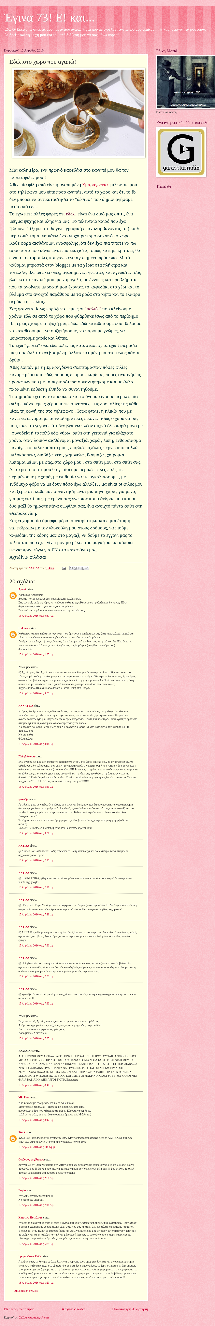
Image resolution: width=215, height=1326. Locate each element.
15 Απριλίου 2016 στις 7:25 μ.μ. (36, 860)
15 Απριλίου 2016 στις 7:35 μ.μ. (36, 1038)
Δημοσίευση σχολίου (26, 1290)
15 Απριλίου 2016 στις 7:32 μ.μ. (36, 976)
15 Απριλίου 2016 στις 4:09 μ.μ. (36, 833)
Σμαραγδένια (95, 184)
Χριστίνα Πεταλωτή (30, 1217)
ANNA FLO (25, 705)
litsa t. (22, 1132)
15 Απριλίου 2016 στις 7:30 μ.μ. (36, 945)
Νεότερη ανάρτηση (19, 1309)
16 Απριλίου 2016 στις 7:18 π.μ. (36, 1205)
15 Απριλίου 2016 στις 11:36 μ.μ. (37, 1147)
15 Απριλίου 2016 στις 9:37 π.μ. (36, 615)
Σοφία (22, 1190)
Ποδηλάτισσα (26, 756)
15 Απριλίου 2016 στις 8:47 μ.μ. (36, 1120)
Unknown (24, 628)
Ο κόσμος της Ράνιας (30, 1159)
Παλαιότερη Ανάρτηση (130, 1309)
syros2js (23, 799)
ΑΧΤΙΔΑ (23, 845)
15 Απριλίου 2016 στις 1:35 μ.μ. (36, 654)
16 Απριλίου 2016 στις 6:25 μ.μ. (36, 1243)
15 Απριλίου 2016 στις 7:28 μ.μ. (36, 914)
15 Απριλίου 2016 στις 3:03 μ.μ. (36, 693)
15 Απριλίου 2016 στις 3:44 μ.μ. (36, 743)
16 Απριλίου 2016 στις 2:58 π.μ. (36, 1178)
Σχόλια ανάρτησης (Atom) (34, 1317)
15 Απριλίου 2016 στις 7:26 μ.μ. (36, 887)
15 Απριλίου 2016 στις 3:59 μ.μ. (36, 786)
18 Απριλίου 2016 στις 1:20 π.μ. (36, 1282)
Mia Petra (24, 1097)
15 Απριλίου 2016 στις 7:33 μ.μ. (36, 1003)
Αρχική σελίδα (73, 1309)
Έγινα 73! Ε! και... (49, 17)
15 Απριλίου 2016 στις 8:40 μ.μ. (36, 1085)
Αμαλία (22, 589)
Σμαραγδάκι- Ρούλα (30, 1256)
